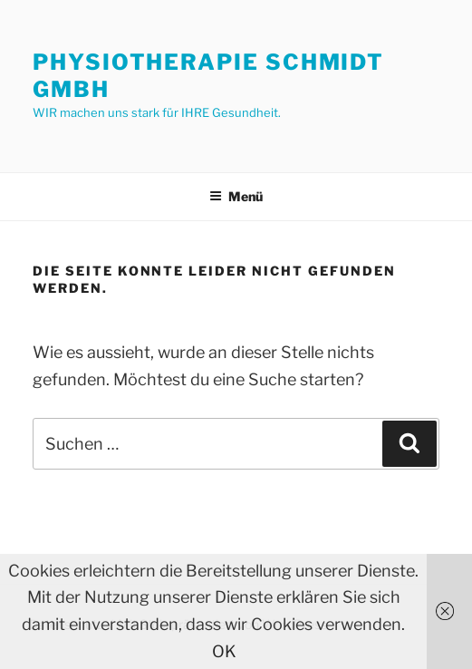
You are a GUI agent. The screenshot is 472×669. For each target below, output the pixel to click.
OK (224, 651)
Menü (236, 196)
